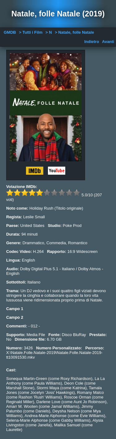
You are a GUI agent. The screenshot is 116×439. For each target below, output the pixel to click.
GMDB (10, 32)
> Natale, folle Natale (74, 32)
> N (48, 32)
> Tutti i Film (30, 32)
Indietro (91, 41)
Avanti (108, 41)
